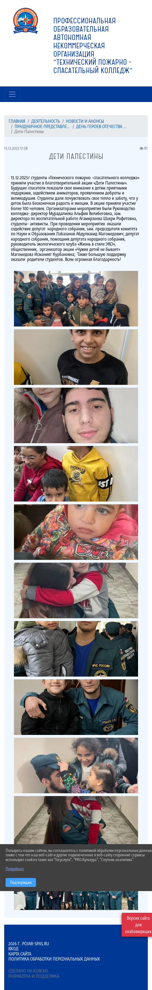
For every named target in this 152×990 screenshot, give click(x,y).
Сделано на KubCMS (28, 971)
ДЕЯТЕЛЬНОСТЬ (45, 121)
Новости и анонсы (85, 121)
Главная (17, 121)
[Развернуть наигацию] (12, 94)
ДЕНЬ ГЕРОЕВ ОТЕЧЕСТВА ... (101, 126)
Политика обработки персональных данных (54, 959)
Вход (13, 949)
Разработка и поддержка (33, 976)
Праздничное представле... (42, 126)
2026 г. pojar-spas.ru (28, 944)
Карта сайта (19, 954)
